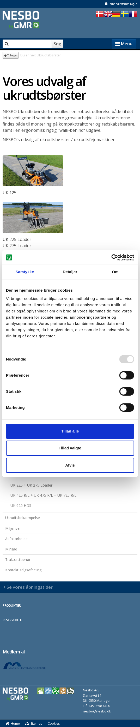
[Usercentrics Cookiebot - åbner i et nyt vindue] (111, 257)
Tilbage (10, 55)
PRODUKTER (12, 605)
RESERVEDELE (12, 620)
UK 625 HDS (20, 505)
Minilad (11, 549)
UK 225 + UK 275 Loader (31, 485)
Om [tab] (115, 272)
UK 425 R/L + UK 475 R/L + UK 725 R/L (43, 495)
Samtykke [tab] (24, 272)
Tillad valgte (70, 448)
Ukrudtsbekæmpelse (22, 517)
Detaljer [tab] (70, 272)
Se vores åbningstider (30, 587)
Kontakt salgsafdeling (23, 569)
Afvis (70, 465)
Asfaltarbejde (16, 538)
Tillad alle (70, 431)
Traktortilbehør (18, 559)
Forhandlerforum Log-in (121, 4)
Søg (57, 44)
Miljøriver (13, 528)
